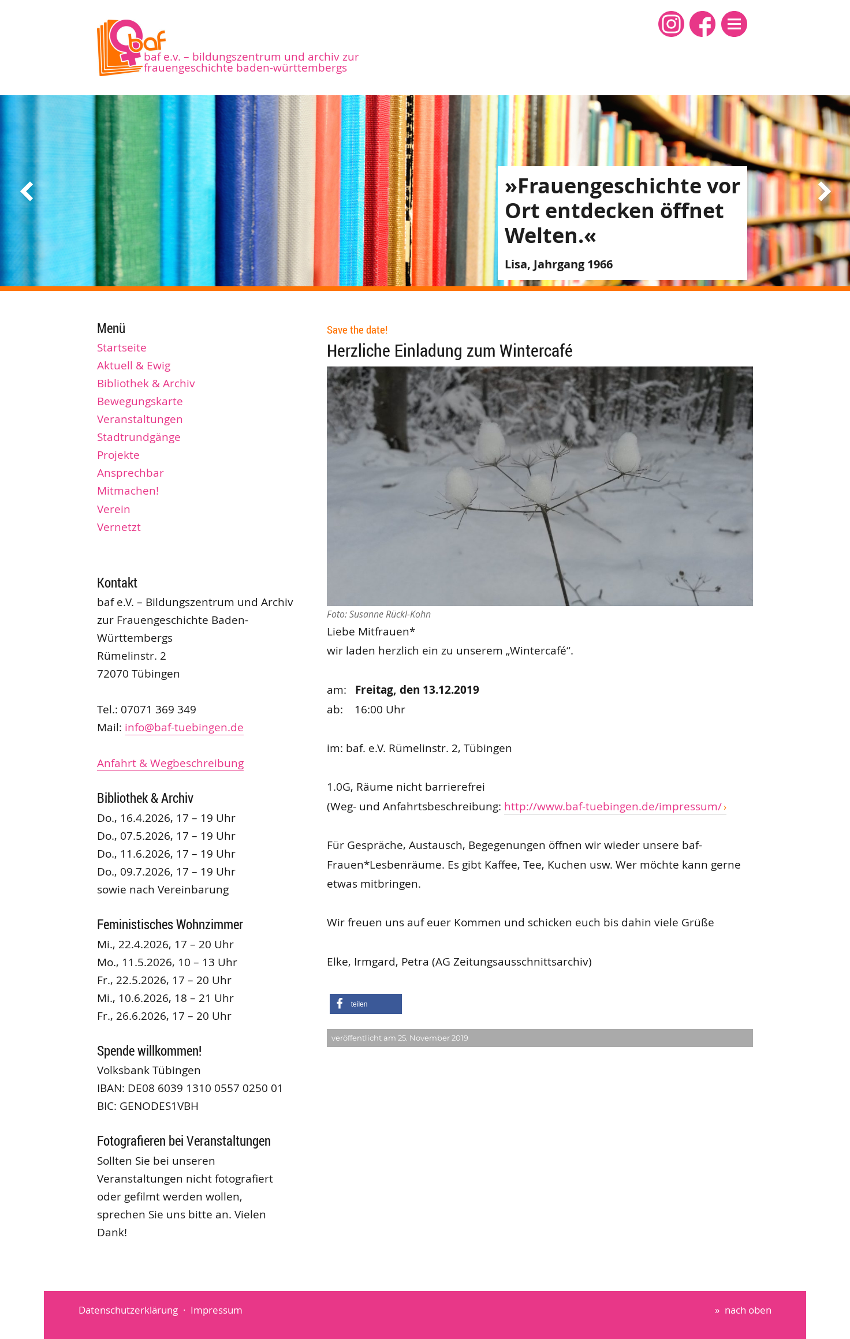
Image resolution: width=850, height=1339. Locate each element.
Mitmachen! (128, 490)
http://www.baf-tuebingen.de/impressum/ (613, 806)
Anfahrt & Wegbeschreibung (170, 763)
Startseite (122, 347)
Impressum (217, 1309)
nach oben (748, 1309)
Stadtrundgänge (139, 436)
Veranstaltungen (140, 419)
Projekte (118, 454)
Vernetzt (119, 526)
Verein (114, 509)
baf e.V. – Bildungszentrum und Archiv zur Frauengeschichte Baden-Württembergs (251, 62)
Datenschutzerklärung (128, 1309)
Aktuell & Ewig (133, 365)
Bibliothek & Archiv (146, 383)
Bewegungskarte (140, 401)
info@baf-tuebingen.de (184, 727)
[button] (734, 24)
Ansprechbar (130, 472)
